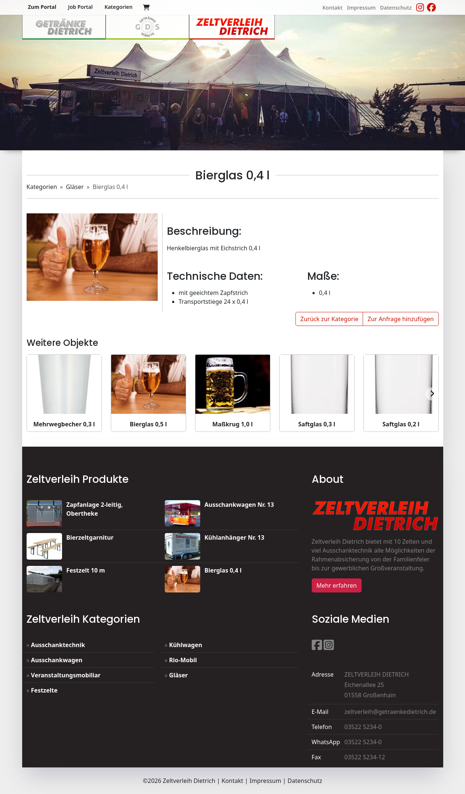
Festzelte (44, 690)
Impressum (265, 781)
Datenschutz (305, 781)
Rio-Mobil (183, 660)
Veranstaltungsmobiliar (65, 675)
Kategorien (42, 187)
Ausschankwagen (56, 660)
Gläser (75, 187)
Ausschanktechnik (58, 645)
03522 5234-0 (363, 727)
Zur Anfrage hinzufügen (400, 319)
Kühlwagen (185, 645)
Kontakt (232, 781)
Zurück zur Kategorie (329, 319)
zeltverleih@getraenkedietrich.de (390, 712)
